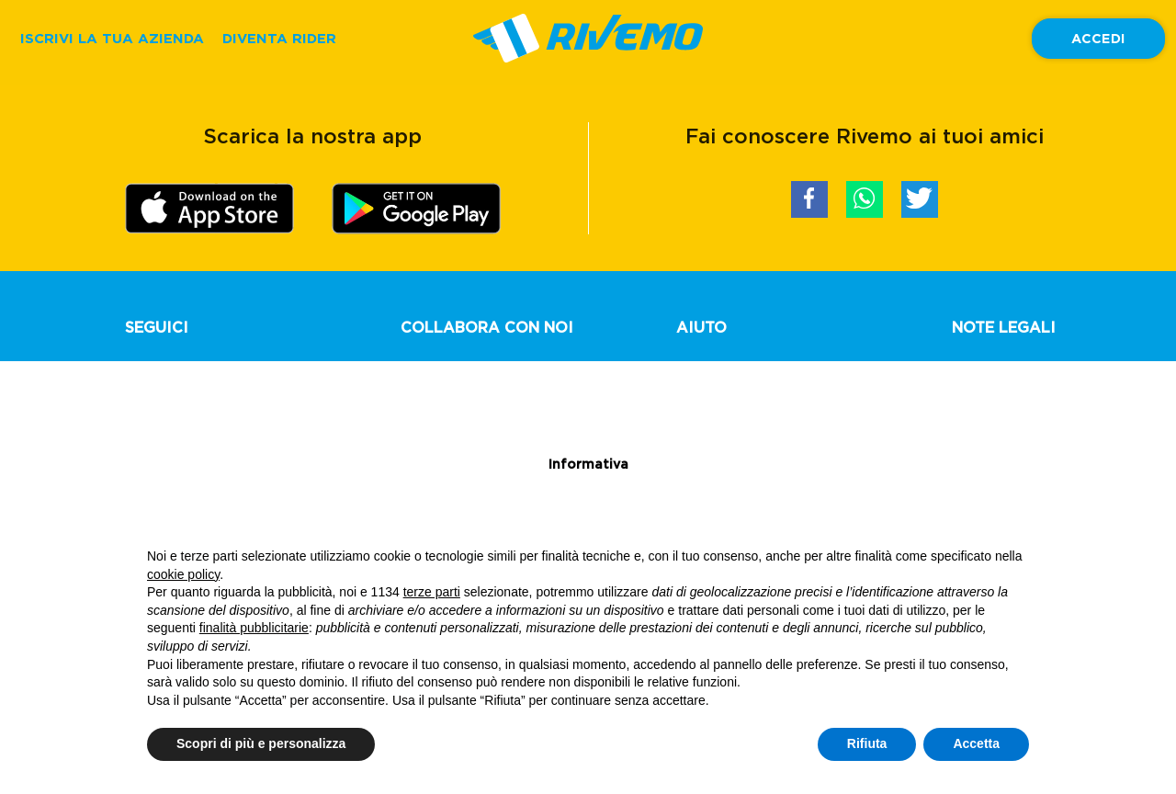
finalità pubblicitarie (254, 627)
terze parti (431, 591)
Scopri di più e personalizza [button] (260, 743)
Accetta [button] (976, 743)
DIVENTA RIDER (279, 38)
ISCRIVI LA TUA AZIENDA (112, 38)
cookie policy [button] (183, 574)
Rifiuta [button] (867, 743)
